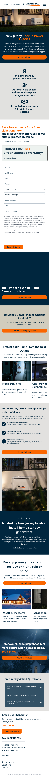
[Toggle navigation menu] (44, 4)
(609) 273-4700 (8, 725)
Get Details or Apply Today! (24, 330)
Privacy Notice (21, 232)
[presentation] (19, 238)
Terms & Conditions (10, 158)
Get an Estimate (24, 57)
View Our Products (25, 658)
